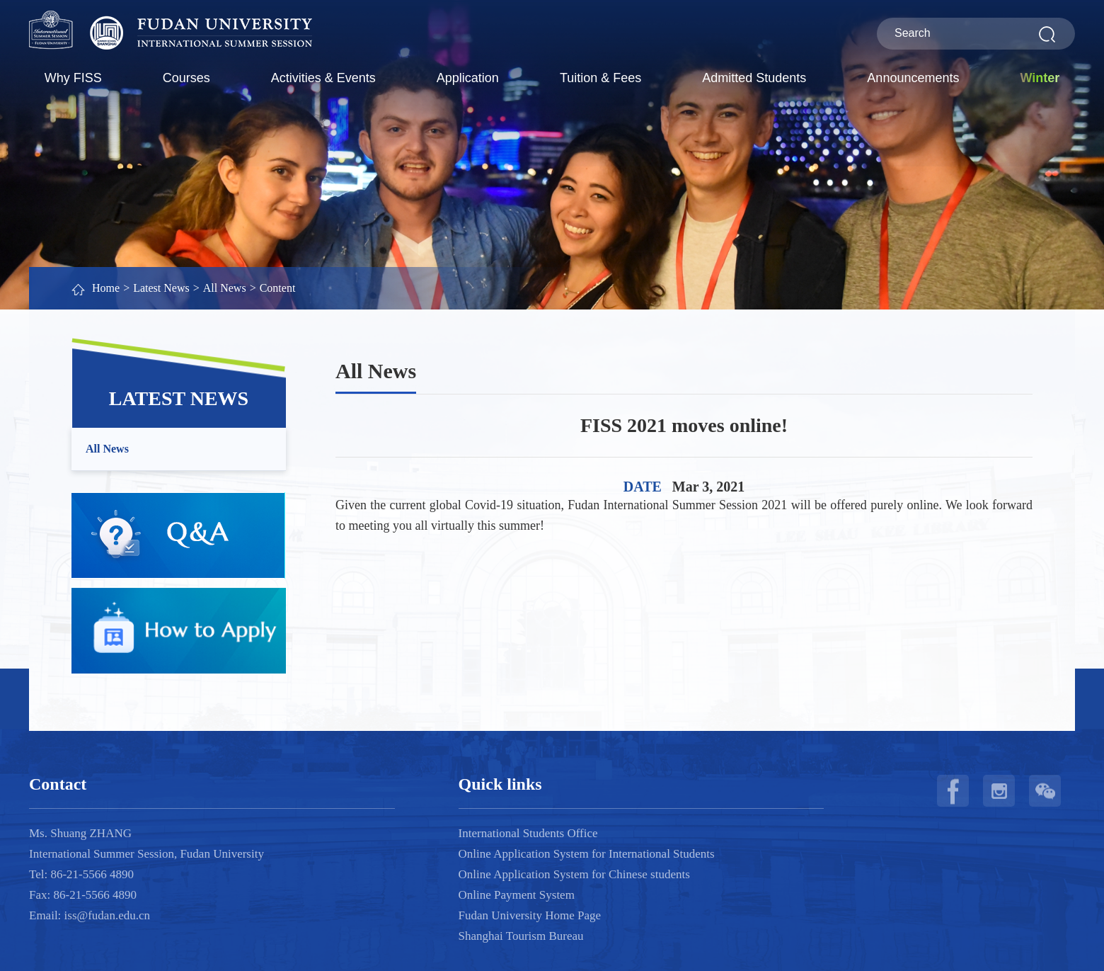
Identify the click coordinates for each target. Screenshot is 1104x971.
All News (224, 288)
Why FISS (73, 78)
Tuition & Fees (600, 78)
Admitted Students (754, 78)
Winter (1039, 78)
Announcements (913, 78)
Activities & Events (323, 78)
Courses (186, 78)
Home (106, 288)
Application (468, 78)
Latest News (161, 288)
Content (278, 288)
